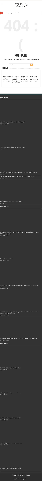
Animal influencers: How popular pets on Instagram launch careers (18, 172)
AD (18, 475)
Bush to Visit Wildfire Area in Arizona (24, 78)
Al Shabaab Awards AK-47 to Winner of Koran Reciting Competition (18, 338)
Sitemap (28, 475)
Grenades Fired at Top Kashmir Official (10, 468)
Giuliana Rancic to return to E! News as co (11, 201)
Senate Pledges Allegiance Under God (11, 13)
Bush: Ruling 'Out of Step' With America (34, 78)
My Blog (21, 4)
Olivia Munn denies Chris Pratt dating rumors (12, 147)
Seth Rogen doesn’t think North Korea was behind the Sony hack (17, 176)
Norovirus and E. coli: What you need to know (12, 122)
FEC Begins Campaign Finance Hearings (15, 79)
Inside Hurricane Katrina (7, 259)
